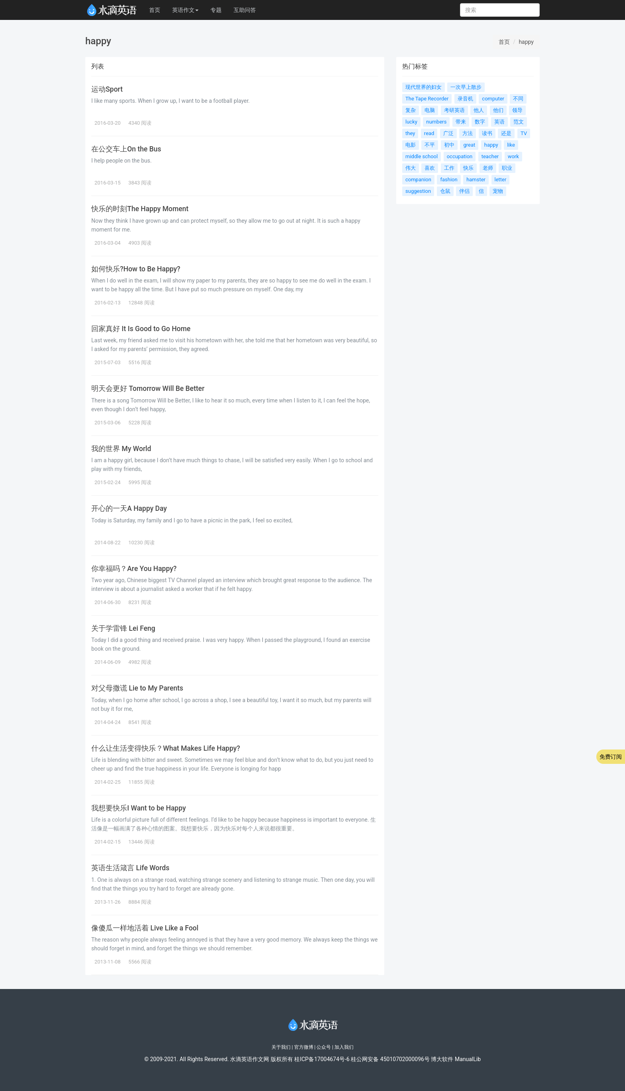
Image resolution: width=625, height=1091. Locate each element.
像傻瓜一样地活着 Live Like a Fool (145, 928)
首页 (154, 10)
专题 (216, 10)
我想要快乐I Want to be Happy (138, 808)
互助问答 (245, 10)
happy (526, 42)
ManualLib (468, 1059)
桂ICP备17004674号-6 (321, 1059)
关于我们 (281, 1047)
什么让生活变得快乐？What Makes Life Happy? (165, 748)
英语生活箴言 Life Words (130, 868)
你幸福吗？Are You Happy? (134, 569)
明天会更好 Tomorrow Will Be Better (147, 388)
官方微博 (303, 1047)
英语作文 (185, 10)
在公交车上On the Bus (126, 149)
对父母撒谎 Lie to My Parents (137, 688)
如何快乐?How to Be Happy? (135, 269)
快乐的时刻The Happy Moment (140, 209)
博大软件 (442, 1059)
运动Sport (107, 89)
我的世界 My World (121, 449)
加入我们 (344, 1047)
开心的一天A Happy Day (129, 508)
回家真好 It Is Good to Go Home (141, 329)
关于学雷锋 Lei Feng (123, 628)
